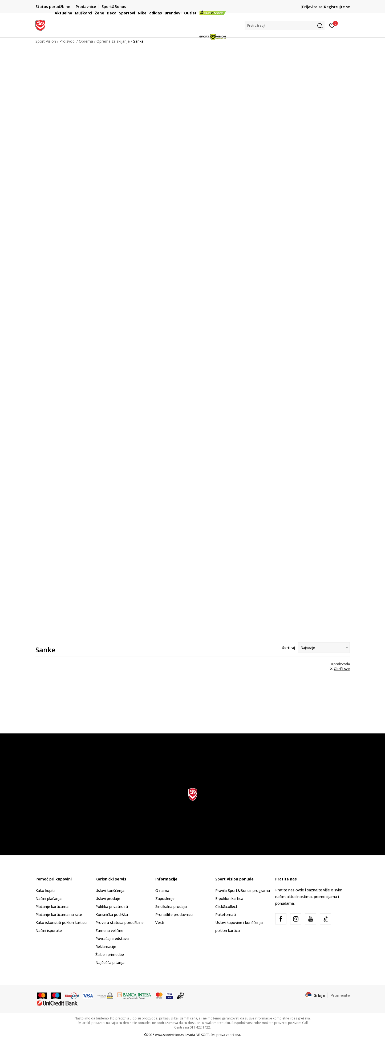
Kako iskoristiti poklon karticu (61, 922)
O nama (162, 890)
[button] (285, 25)
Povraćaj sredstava (112, 938)
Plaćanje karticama (51, 906)
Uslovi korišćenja (109, 890)
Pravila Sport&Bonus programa (242, 890)
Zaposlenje (165, 898)
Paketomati (225, 914)
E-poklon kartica (229, 898)
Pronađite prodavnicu (174, 914)
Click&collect (226, 906)
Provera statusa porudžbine (119, 922)
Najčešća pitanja (109, 962)
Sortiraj (288, 647)
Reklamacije (105, 946)
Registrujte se (337, 6)
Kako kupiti (45, 890)
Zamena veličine (109, 930)
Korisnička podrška (111, 914)
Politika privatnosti (111, 906)
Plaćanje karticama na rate (58, 914)
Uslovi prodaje (107, 898)
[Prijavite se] (332, 25)
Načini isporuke (48, 930)
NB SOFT (202, 1035)
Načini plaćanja (48, 898)
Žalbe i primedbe (109, 954)
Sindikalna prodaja (171, 906)
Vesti (159, 922)
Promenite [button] (340, 995)
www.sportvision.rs (169, 1035)
